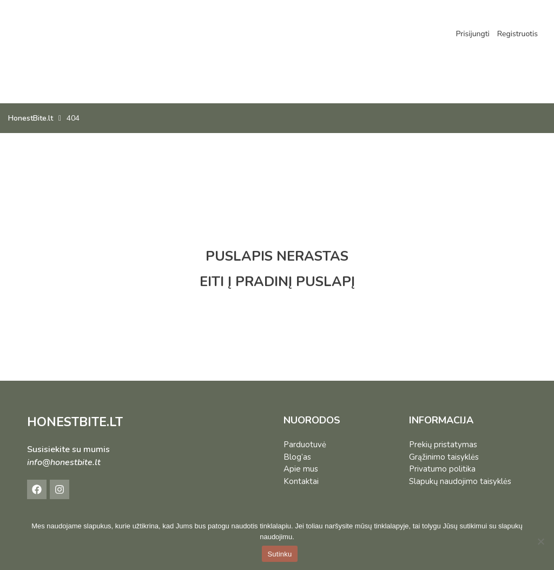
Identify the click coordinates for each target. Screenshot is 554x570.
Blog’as (297, 457)
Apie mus (300, 468)
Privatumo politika (442, 468)
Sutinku (279, 554)
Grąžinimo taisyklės (444, 457)
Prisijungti (472, 34)
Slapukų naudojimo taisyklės (460, 481)
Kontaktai (301, 481)
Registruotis (517, 34)
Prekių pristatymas (443, 444)
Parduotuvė (304, 444)
